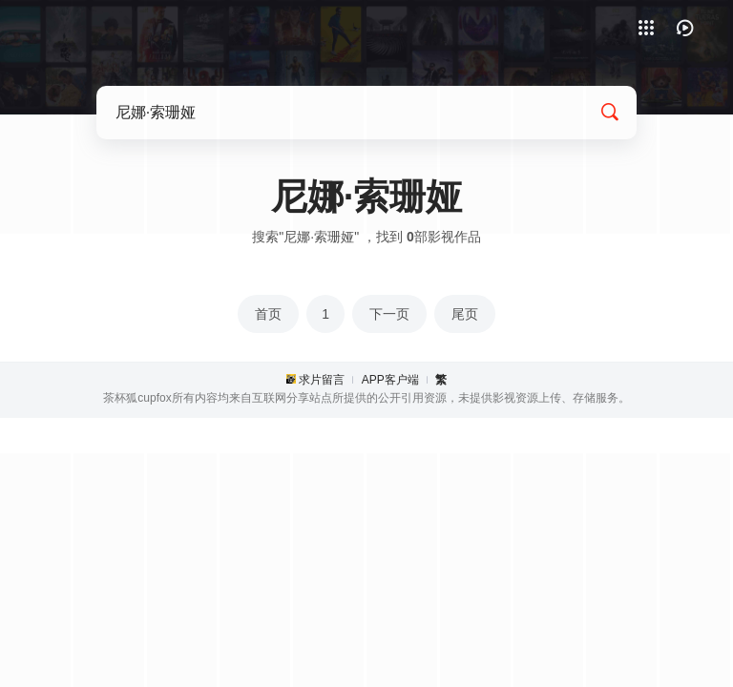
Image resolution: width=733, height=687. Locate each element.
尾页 (464, 314)
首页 (268, 314)
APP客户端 (390, 379)
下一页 (389, 314)
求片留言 (322, 379)
